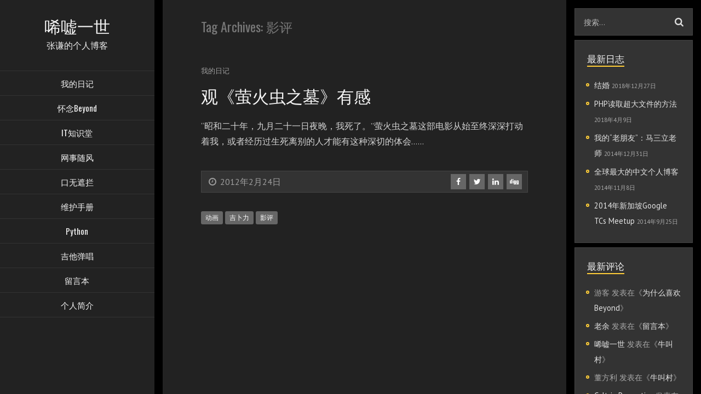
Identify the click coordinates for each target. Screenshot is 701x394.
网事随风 (77, 159)
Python (77, 233)
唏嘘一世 (609, 344)
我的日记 (77, 85)
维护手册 (77, 208)
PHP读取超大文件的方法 (635, 104)
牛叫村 (661, 377)
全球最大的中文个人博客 (636, 171)
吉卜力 (239, 217)
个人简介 (77, 306)
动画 (212, 217)
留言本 (77, 282)
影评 (266, 217)
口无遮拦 (77, 183)
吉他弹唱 (77, 257)
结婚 (602, 85)
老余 (602, 326)
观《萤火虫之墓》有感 (288, 95)
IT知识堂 (77, 134)
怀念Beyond (77, 109)
